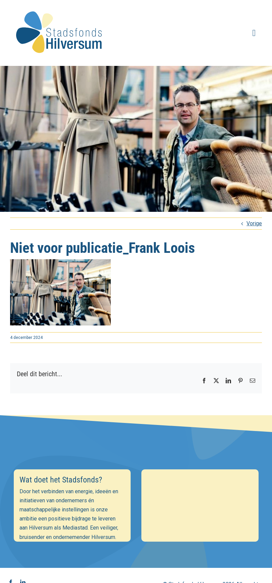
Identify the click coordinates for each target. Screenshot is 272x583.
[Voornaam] (136, 515)
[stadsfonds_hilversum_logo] (60, 7)
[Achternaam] (136, 530)
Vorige (254, 223)
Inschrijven (136, 548)
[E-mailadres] (136, 500)
